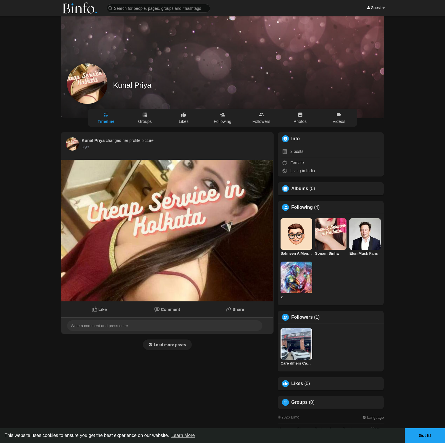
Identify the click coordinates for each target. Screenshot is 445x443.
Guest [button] (376, 7)
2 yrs (85, 147)
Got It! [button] (425, 435)
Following (302, 207)
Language (373, 417)
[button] (158, 8)
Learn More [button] (183, 435)
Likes (297, 383)
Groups (299, 402)
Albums (299, 188)
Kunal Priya (132, 85)
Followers (302, 317)
